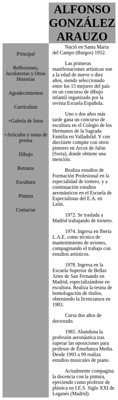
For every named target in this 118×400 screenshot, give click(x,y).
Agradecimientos (25, 93)
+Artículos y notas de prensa (25, 137)
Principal (26, 54)
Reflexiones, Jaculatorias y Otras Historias (26, 73)
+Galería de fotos (25, 120)
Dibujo (25, 154)
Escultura (25, 182)
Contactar (26, 209)
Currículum (25, 107)
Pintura (26, 196)
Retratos (25, 168)
